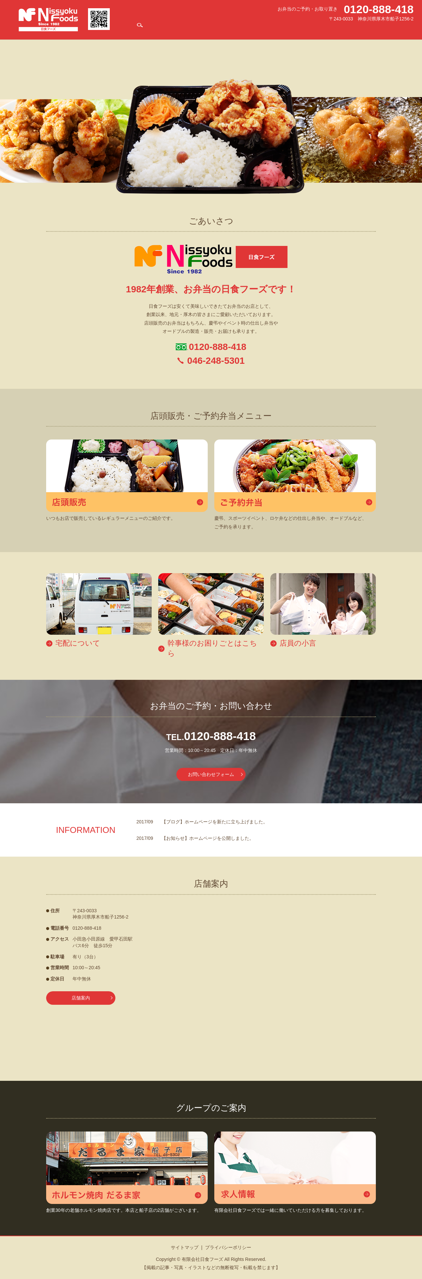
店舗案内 (189, 28)
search (408, 28)
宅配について (244, 28)
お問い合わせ (390, 28)
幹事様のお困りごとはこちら (285, 28)
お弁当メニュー (214, 28)
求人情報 (343, 28)
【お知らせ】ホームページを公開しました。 (208, 838)
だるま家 (323, 28)
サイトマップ (184, 1247)
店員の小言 (364, 28)
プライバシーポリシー (228, 1247)
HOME (171, 28)
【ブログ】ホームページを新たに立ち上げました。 (215, 821)
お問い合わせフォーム (211, 774)
